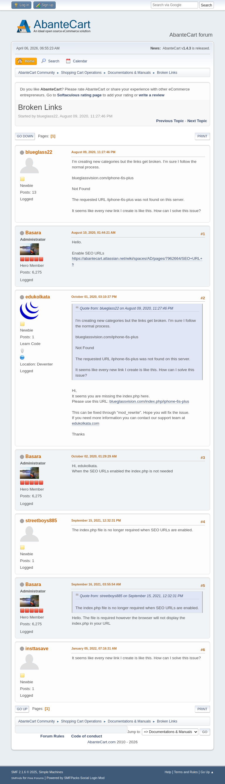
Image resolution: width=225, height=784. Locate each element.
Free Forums (36, 778)
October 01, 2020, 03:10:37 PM (94, 296)
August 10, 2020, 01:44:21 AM (93, 232)
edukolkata (37, 296)
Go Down (25, 136)
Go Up (22, 709)
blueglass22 (38, 152)
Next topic (197, 121)
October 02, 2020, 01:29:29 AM (94, 456)
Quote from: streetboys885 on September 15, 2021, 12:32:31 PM (131, 596)
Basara (33, 232)
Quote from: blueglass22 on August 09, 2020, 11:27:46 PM (126, 308)
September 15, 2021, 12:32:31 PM (96, 520)
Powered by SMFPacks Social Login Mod (76, 778)
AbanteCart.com (101, 742)
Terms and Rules (186, 772)
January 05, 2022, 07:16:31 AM (94, 648)
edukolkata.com (85, 423)
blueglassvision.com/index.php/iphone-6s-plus (149, 401)
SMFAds (16, 778)
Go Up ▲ (207, 772)
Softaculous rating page (79, 95)
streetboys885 (41, 520)
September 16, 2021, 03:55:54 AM (96, 584)
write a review (151, 95)
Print (202, 136)
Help (168, 772)
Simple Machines (51, 772)
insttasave (36, 648)
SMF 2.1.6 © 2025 (24, 772)
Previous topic (170, 121)
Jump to (133, 732)
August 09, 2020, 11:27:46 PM (93, 152)
